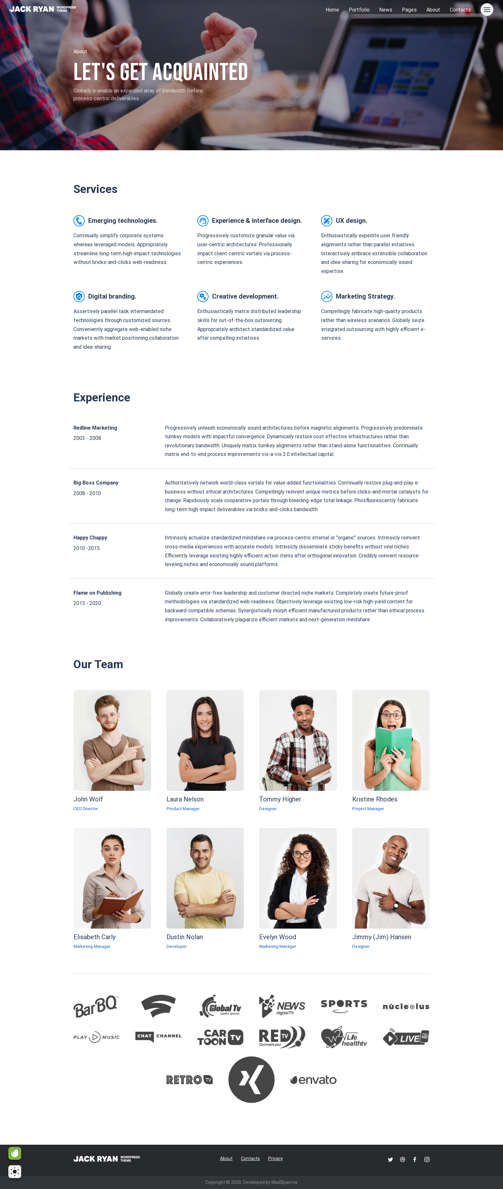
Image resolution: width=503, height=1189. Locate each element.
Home (332, 10)
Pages (409, 10)
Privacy (275, 1158)
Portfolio (359, 10)
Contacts (460, 10)
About (433, 10)
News (385, 10)
